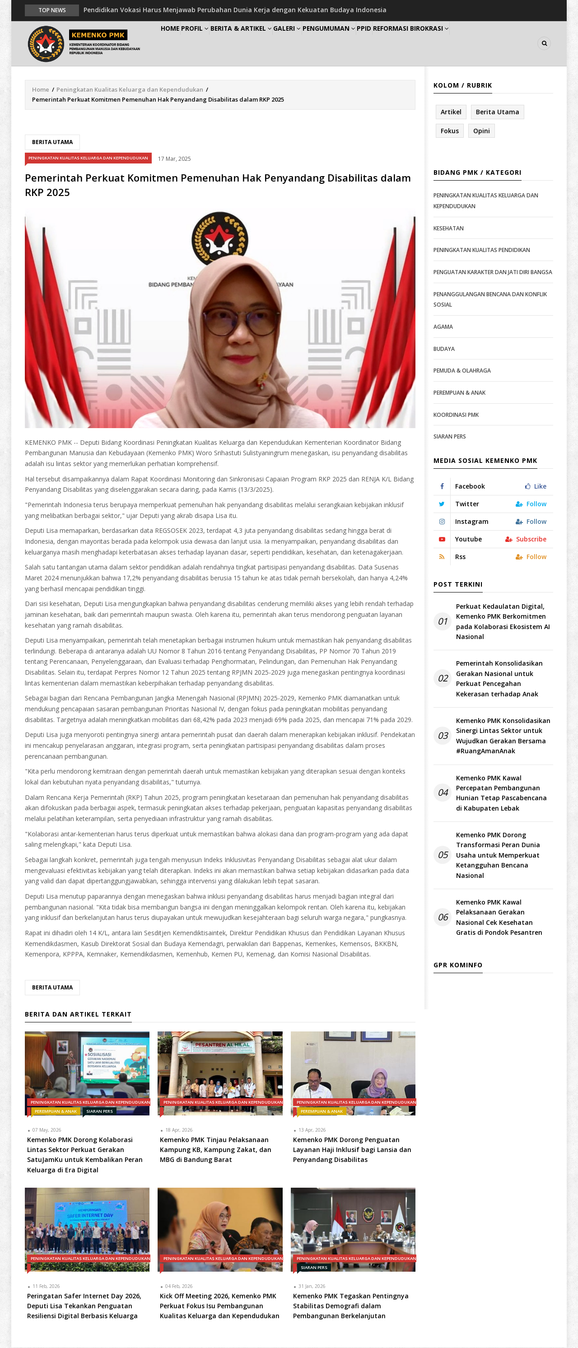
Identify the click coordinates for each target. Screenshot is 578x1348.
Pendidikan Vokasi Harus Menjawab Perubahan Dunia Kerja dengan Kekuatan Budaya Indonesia (235, 9)
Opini (481, 131)
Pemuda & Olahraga (462, 371)
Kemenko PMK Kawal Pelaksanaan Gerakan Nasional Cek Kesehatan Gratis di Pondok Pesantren (499, 917)
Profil (210, 43)
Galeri (317, 43)
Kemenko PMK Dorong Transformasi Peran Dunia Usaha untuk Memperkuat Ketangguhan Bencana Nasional (498, 855)
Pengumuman (366, 43)
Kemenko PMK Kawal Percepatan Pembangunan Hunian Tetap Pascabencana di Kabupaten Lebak (501, 793)
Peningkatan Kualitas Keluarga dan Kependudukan (129, 90)
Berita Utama (52, 142)
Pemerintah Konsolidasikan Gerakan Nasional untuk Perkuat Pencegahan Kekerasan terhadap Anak (499, 679)
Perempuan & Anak (56, 1112)
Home (175, 43)
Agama (443, 327)
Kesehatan (449, 229)
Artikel (451, 112)
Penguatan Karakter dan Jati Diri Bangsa (493, 272)
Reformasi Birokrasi (464, 43)
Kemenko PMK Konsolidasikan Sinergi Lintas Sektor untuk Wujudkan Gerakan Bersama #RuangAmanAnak (503, 736)
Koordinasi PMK (456, 415)
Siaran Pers (99, 1112)
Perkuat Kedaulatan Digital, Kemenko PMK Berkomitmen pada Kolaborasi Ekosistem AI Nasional (503, 621)
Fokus (450, 131)
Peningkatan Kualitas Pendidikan (482, 251)
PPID (410, 43)
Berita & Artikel (264, 43)
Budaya (444, 349)
